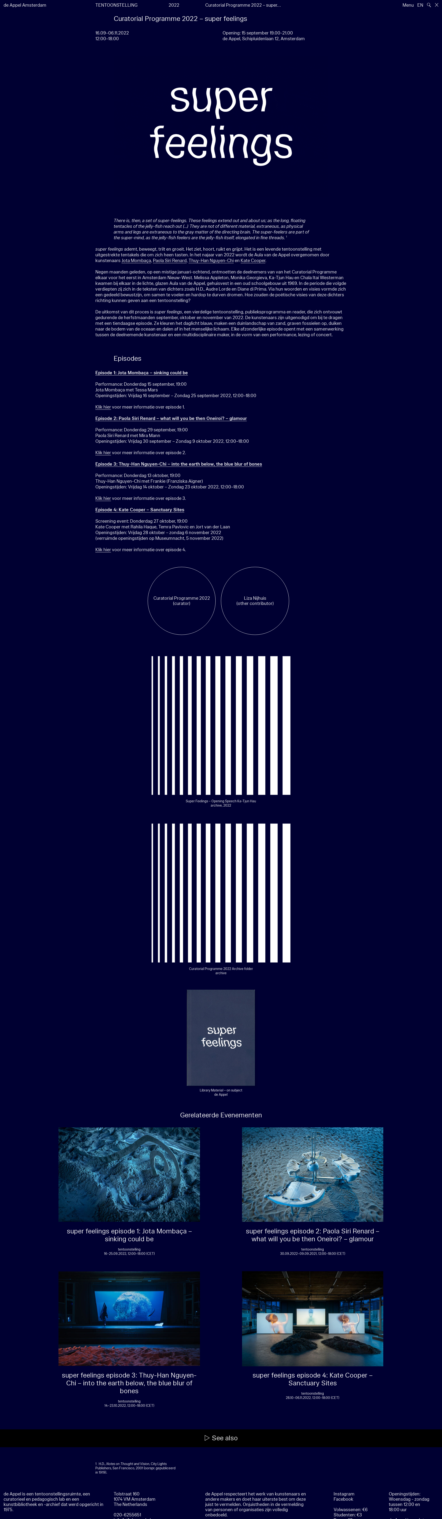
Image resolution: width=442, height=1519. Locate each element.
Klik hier (103, 407)
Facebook (343, 1499)
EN (420, 5)
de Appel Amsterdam (25, 5)
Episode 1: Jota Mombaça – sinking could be (141, 373)
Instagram (344, 1494)
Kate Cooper (253, 261)
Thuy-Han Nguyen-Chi (211, 261)
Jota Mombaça (136, 261)
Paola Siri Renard (170, 261)
